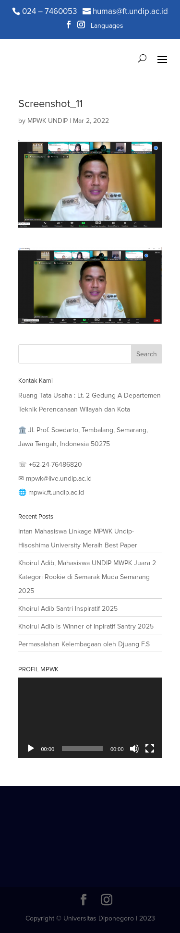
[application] (90, 718)
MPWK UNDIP (47, 121)
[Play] (31, 748)
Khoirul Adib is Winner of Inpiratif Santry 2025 (86, 626)
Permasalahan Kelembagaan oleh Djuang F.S (84, 644)
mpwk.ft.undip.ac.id (56, 492)
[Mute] (134, 748)
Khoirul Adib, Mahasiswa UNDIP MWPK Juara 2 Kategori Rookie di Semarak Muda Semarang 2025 (87, 577)
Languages (107, 26)
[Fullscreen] (150, 748)
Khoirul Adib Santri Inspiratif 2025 (68, 609)
